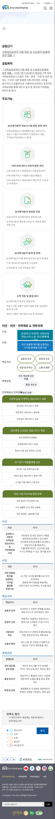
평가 (42, 730)
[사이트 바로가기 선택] (23, 804)
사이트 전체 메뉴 (51, 8)
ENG (38, 3)
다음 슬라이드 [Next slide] (10, 759)
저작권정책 (22, 776)
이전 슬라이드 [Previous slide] (4, 759)
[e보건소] (25, 759)
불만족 (17, 741)
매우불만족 (19, 745)
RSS (45, 776)
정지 (7, 759)
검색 (45, 8)
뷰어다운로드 (35, 776)
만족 (16, 734)
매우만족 (18, 730)
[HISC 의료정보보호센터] (45, 759)
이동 (48, 804)
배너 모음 (14, 759)
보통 (16, 737)
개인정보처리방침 (28, 3)
